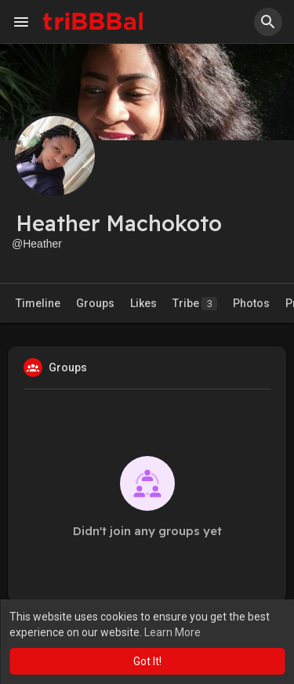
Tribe (194, 303)
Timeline (38, 303)
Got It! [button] (147, 661)
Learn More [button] (172, 632)
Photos (251, 303)
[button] (268, 22)
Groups (95, 303)
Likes (143, 303)
